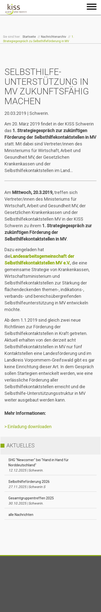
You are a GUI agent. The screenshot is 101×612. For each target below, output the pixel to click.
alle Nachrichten (20, 515)
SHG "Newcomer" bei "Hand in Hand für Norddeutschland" (38, 465)
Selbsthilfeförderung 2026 (29, 484)
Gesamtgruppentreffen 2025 (31, 500)
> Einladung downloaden (28, 426)
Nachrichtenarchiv (53, 36)
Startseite (29, 36)
